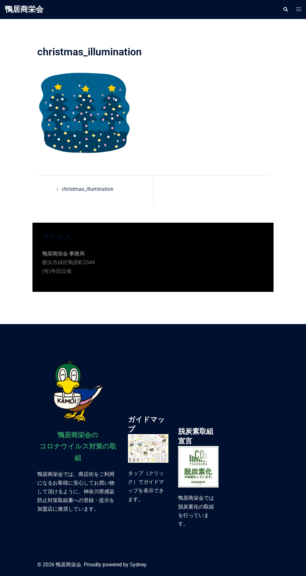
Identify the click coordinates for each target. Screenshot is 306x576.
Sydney (138, 565)
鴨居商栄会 (24, 9)
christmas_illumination (87, 189)
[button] (285, 9)
